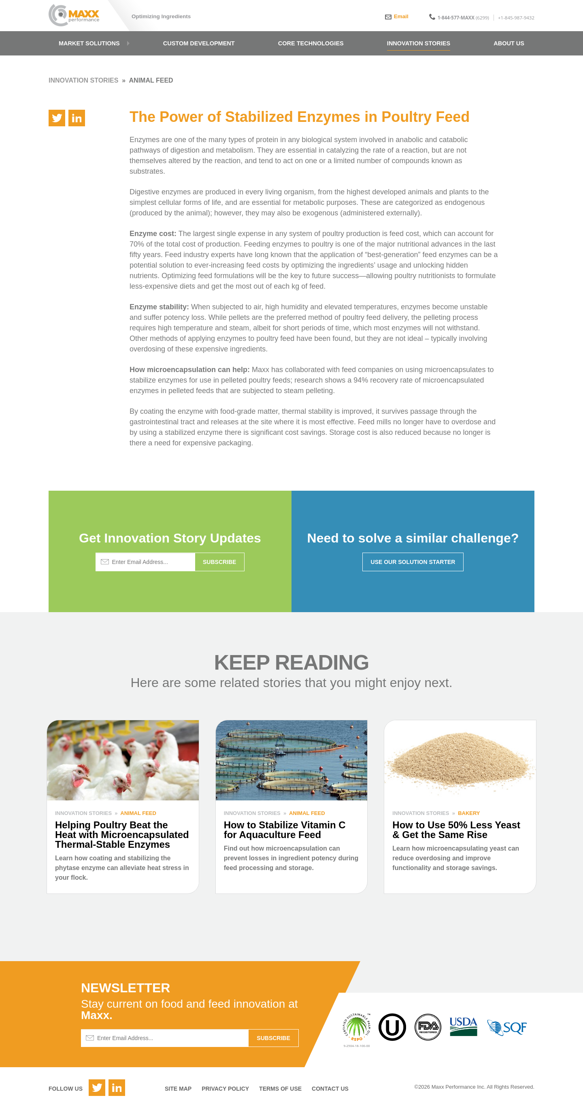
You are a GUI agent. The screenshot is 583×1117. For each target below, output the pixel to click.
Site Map (178, 1097)
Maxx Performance (78, 17)
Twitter (97, 1096)
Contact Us (330, 1097)
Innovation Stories (83, 89)
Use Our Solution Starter (413, 571)
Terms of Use (280, 1097)
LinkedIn (117, 1096)
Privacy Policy (225, 1097)
